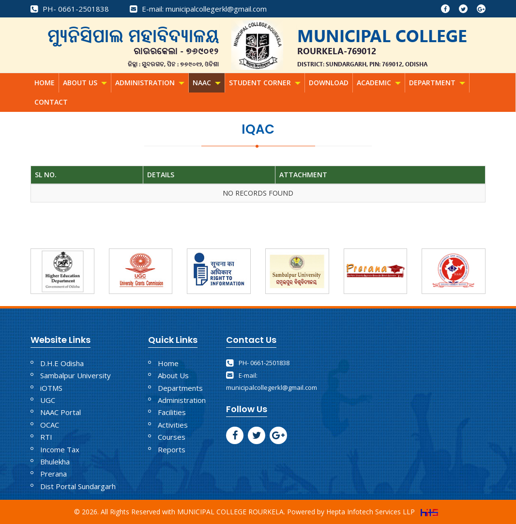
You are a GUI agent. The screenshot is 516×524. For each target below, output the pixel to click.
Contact (51, 102)
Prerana (53, 473)
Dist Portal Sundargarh (78, 486)
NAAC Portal (60, 412)
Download (329, 82)
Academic (379, 82)
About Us (85, 82)
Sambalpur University (75, 375)
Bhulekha (55, 461)
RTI (46, 437)
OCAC (49, 425)
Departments (180, 388)
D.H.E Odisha (62, 363)
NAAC (207, 82)
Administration (149, 82)
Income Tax (59, 449)
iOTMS (51, 388)
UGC (47, 400)
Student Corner (265, 82)
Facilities (172, 412)
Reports (171, 449)
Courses (171, 437)
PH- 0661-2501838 (69, 9)
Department (437, 82)
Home (44, 82)
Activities (173, 425)
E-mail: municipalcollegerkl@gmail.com (198, 9)
